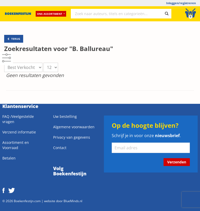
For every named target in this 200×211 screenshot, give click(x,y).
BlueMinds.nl (73, 201)
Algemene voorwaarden (74, 126)
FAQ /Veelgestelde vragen (18, 119)
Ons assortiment (51, 14)
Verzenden (176, 161)
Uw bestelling (65, 116)
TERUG (13, 39)
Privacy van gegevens (71, 137)
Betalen (9, 158)
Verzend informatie (19, 132)
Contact (59, 147)
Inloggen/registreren (181, 3)
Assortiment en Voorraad (15, 145)
